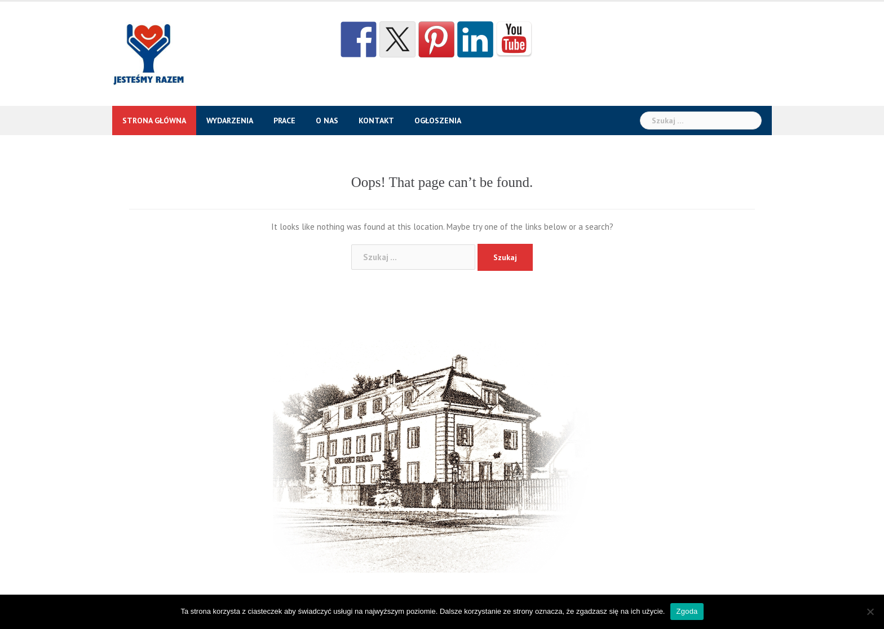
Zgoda (686, 611)
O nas (327, 120)
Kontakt (376, 120)
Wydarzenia (229, 120)
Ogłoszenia (437, 120)
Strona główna (154, 120)
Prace (284, 120)
